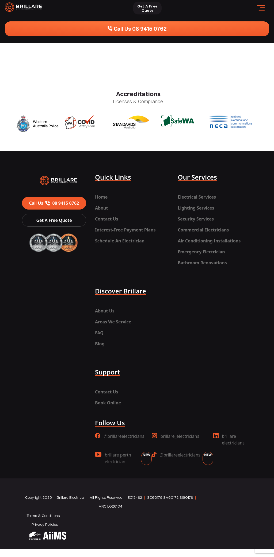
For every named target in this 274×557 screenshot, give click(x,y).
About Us (105, 311)
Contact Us (106, 219)
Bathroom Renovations (202, 263)
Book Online (108, 403)
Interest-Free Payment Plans (125, 230)
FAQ (99, 333)
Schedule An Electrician (119, 241)
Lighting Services (196, 208)
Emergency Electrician (201, 252)
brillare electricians (229, 439)
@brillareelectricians (119, 436)
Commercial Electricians (203, 230)
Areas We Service (113, 322)
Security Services (196, 219)
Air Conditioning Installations (209, 241)
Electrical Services (197, 197)
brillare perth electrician (123, 458)
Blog (100, 344)
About (101, 208)
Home (101, 197)
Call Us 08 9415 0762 (137, 28)
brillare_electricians (175, 436)
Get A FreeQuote (147, 8)
